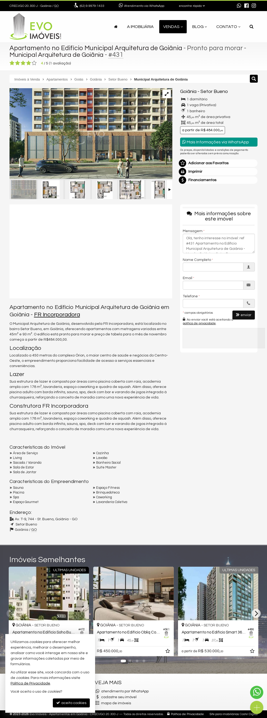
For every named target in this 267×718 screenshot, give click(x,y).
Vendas (173, 27)
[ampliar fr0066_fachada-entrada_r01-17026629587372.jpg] (91, 134)
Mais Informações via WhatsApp (215, 142)
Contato (228, 27)
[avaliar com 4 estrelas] (28, 63)
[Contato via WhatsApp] (256, 692)
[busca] (251, 26)
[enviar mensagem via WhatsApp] (239, 6)
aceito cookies (71, 703)
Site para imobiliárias (224, 714)
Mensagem (193, 231)
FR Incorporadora (57, 315)
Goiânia (188, 91)
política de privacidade (199, 323)
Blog (199, 27)
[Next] (256, 613)
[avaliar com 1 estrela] (12, 63)
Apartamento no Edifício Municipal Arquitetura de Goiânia (96, 48)
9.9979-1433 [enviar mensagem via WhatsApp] (92, 6)
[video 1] (91, 250)
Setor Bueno (214, 91)
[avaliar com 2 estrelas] (17, 63)
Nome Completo (197, 260)
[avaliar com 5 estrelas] (34, 63)
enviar (243, 315)
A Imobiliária (140, 27)
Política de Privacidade (187, 714)
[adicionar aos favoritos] (168, 652)
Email (187, 278)
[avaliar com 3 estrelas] (23, 63)
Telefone (190, 296)
